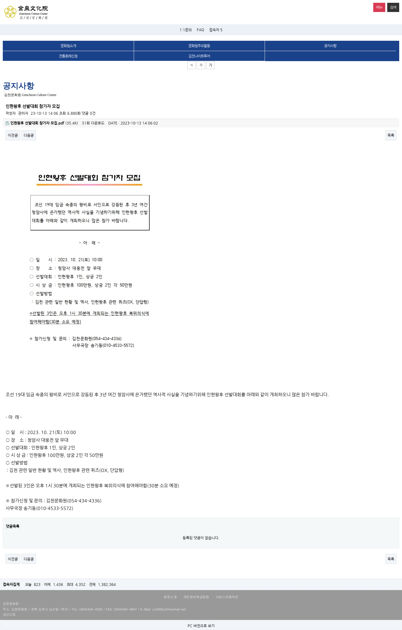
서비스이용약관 (227, 597)
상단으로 (9, 614)
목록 (390, 135)
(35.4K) (42, 123)
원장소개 (170, 597)
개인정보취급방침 (196, 597)
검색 (391, 6)
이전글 (13, 135)
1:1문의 (186, 30)
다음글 (29, 135)
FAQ (200, 30)
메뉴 (377, 6)
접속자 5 (215, 30)
